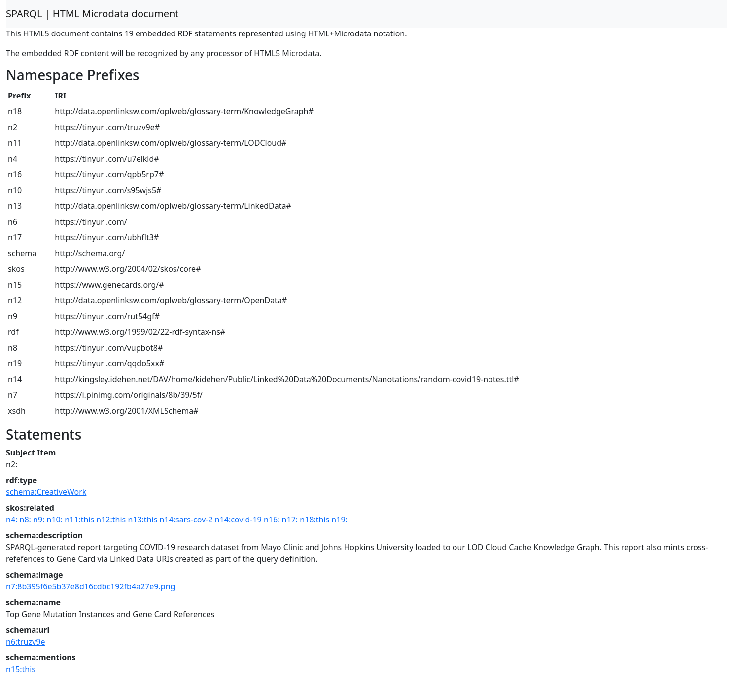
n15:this (20, 669)
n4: (11, 519)
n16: (271, 519)
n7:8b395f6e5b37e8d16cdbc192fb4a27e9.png (90, 586)
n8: (25, 519)
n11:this (79, 519)
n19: (339, 519)
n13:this (142, 519)
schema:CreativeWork (46, 492)
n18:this (314, 519)
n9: (38, 519)
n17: (290, 519)
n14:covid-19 (238, 519)
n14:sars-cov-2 (185, 519)
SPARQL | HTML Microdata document (92, 13)
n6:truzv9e (25, 641)
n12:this (111, 519)
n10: (55, 519)
